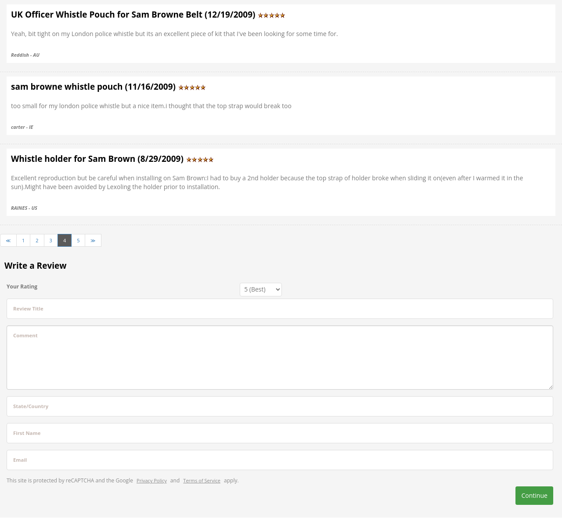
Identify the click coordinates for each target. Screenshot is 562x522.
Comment (25, 335)
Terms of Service (201, 480)
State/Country (30, 406)
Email (20, 459)
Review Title (28, 308)
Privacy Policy (152, 480)
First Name (26, 433)
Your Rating (22, 286)
